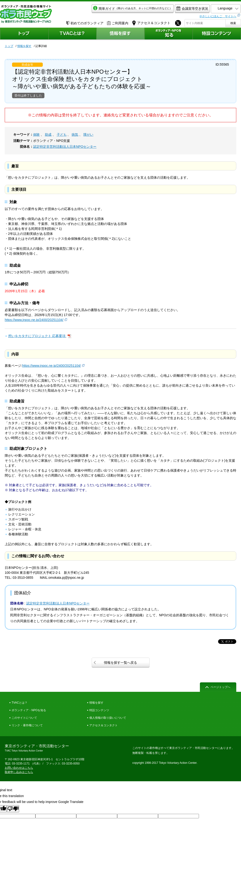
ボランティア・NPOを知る (29, 710)
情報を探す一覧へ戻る (120, 662)
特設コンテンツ (99, 710)
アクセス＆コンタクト (103, 725)
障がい (88, 134)
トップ (9, 46)
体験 (36, 134)
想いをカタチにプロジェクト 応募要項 (37, 336)
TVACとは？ (19, 702)
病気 (75, 134)
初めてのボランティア (84, 23)
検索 (233, 23)
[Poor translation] (13, 808)
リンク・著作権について (27, 725)
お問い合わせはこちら (19, 767)
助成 (48, 134)
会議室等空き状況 (188, 8)
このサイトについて (24, 717)
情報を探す (24, 46)
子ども (62, 134)
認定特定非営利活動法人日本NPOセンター (64, 146)
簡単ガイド (128, 8)
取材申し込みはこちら (19, 772)
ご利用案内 (117, 23)
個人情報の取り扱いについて (107, 717)
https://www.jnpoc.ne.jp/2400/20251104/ (34, 320)
